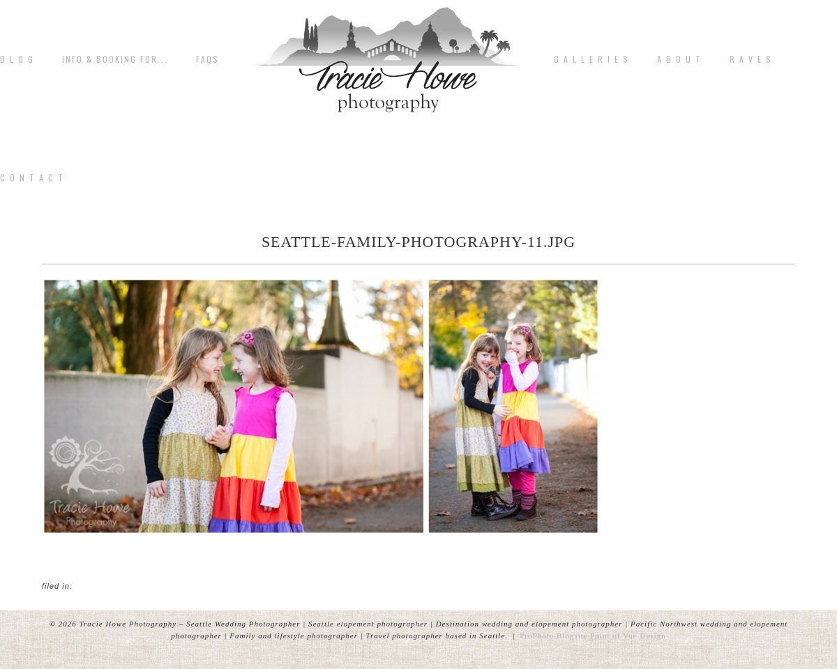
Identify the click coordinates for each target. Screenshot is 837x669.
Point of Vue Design (627, 635)
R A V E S (751, 59)
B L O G (17, 59)
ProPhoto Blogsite (553, 635)
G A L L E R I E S (591, 59)
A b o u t (679, 59)
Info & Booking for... (115, 59)
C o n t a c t (32, 178)
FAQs (207, 59)
